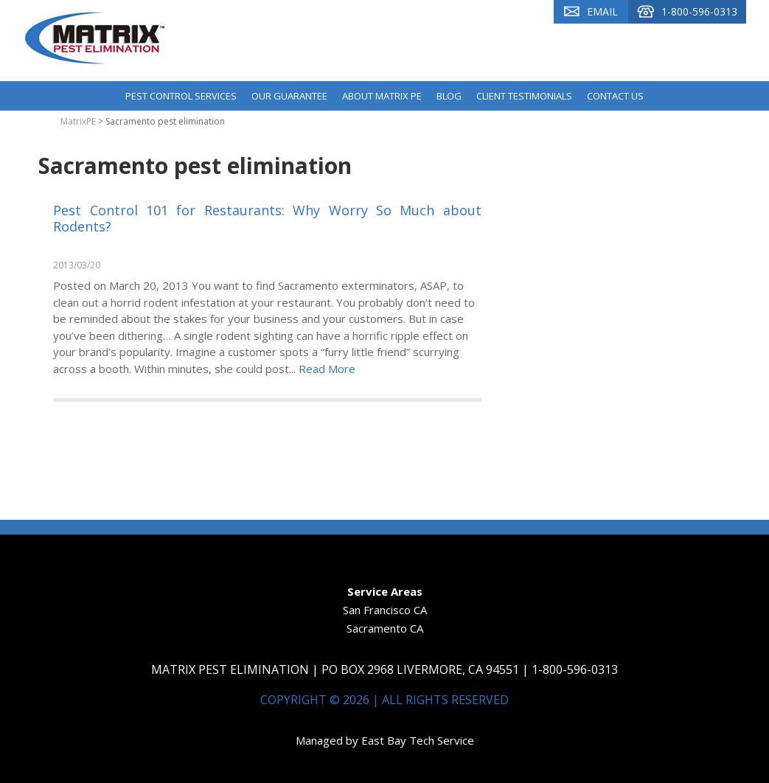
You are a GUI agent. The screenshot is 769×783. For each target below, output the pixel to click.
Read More (327, 368)
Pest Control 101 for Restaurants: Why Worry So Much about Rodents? (267, 218)
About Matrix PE (382, 95)
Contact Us (615, 95)
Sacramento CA (385, 628)
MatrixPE (78, 121)
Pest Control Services (181, 95)
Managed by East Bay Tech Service (385, 740)
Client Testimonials (524, 95)
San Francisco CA (385, 609)
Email (591, 11)
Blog (449, 95)
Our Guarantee (289, 95)
